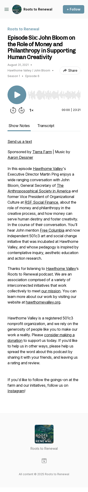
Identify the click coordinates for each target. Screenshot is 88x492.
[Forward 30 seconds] (21, 110)
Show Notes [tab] (19, 125)
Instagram (16, 391)
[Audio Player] (54, 93)
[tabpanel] (44, 268)
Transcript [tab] (45, 125)
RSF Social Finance (41, 202)
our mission (51, 291)
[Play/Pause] (17, 94)
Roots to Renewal (37, 9)
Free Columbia (52, 230)
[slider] (54, 95)
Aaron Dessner (20, 157)
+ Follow (73, 9)
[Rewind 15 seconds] (13, 110)
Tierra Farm (42, 151)
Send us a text (20, 141)
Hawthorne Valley (48, 168)
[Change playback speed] (31, 110)
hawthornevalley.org (43, 302)
